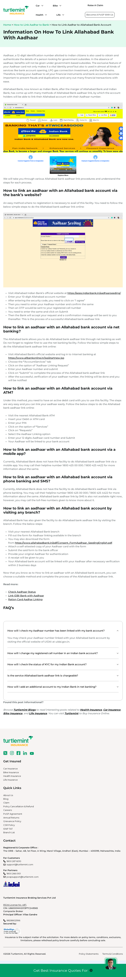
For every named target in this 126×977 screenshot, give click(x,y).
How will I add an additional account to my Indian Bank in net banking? (51, 686)
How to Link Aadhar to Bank (31, 24)
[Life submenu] (62, 14)
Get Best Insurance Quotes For (60, 970)
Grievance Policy (12, 821)
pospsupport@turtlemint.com (23, 876)
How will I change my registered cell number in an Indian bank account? (52, 653)
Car (38, 5)
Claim (6, 802)
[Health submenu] (45, 14)
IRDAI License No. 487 (14, 904)
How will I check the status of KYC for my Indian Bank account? (47, 664)
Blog (5, 799)
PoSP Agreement (12, 813)
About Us (8, 795)
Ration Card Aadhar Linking (25, 599)
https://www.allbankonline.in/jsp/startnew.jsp (36, 357)
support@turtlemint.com (20, 864)
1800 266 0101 (14, 873)
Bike (55, 5)
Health (39, 14)
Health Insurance (12, 776)
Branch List (9, 832)
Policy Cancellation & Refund (18, 806)
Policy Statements (88, 953)
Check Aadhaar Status (22, 591)
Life (58, 14)
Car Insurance (10, 768)
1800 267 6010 (14, 861)
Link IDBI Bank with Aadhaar (26, 595)
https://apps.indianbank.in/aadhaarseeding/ (94, 293)
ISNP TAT (8, 828)
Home (7, 24)
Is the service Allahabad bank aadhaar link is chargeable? (42, 675)
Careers (7, 810)
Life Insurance (10, 779)
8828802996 (13, 920)
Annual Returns (11, 817)
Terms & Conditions (112, 953)
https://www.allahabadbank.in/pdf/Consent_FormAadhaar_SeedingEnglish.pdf (63, 542)
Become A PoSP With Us (99, 14)
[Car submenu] (41, 5)
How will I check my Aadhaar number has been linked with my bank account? (56, 630)
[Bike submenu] (59, 5)
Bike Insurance (11, 772)
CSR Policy (9, 825)
